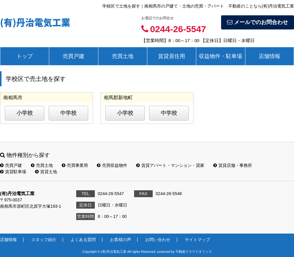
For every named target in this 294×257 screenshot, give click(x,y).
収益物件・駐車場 (220, 56)
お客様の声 (120, 239)
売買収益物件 (112, 165)
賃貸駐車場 (13, 171)
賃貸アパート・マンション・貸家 (170, 165)
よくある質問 (83, 239)
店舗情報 (269, 56)
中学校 (68, 113)
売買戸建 (73, 56)
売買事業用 (75, 165)
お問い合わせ (157, 239)
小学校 (24, 113)
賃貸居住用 (171, 56)
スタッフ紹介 (43, 239)
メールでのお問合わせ (257, 22)
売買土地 (123, 56)
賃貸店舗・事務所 (232, 165)
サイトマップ (197, 239)
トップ (24, 56)
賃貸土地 (46, 171)
